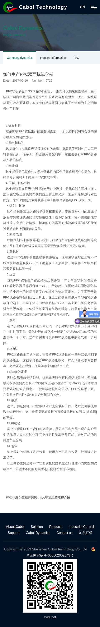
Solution (37, 526)
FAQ (76, 57)
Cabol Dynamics (38, 533)
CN (82, 7)
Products (55, 526)
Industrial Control (81, 526)
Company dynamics (20, 57)
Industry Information (53, 57)
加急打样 (85, 533)
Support (13, 533)
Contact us (64, 533)
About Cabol (15, 526)
